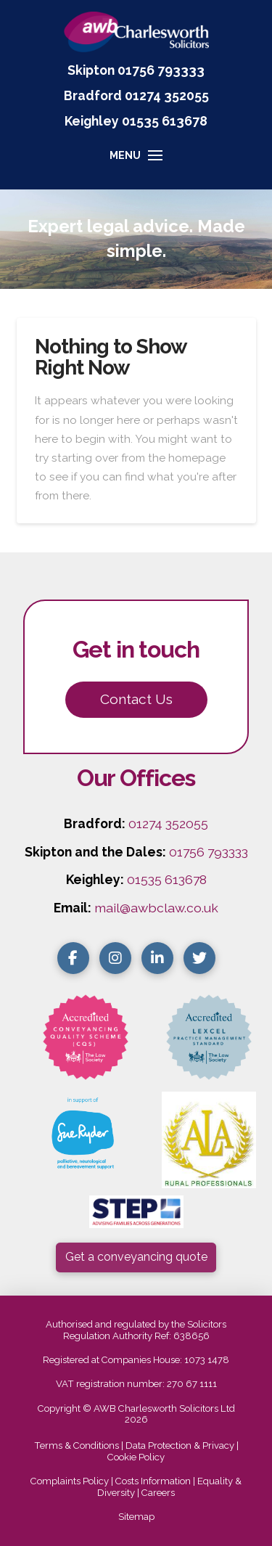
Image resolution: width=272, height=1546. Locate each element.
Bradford (93, 95)
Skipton (91, 70)
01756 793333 (161, 70)
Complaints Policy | (72, 1481)
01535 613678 (167, 879)
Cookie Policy (136, 1457)
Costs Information (153, 1481)
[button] (136, 162)
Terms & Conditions (76, 1445)
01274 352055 (167, 95)
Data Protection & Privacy (179, 1445)
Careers (158, 1492)
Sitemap (136, 1516)
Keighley (92, 120)
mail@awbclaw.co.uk (156, 907)
